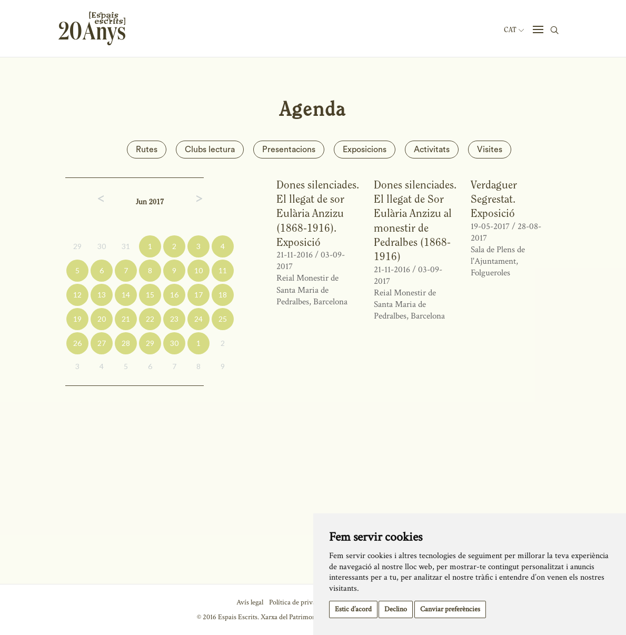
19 (77, 318)
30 (101, 246)
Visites (489, 149)
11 (222, 270)
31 (126, 246)
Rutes (146, 149)
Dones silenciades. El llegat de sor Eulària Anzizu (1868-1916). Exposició (317, 213)
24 (198, 318)
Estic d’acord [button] (353, 609)
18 (222, 294)
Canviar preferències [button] (450, 609)
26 (77, 343)
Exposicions (364, 149)
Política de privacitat (299, 602)
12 (77, 294)
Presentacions (288, 149)
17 (198, 294)
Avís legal (249, 602)
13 (101, 294)
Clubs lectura (210, 149)
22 (150, 318)
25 (222, 318)
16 (174, 294)
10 (198, 270)
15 (150, 294)
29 (77, 246)
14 (126, 294)
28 (126, 343)
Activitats (432, 149)
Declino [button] (395, 609)
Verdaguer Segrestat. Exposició (494, 199)
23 (174, 318)
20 (101, 318)
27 (101, 343)
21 (126, 318)
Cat (514, 30)
